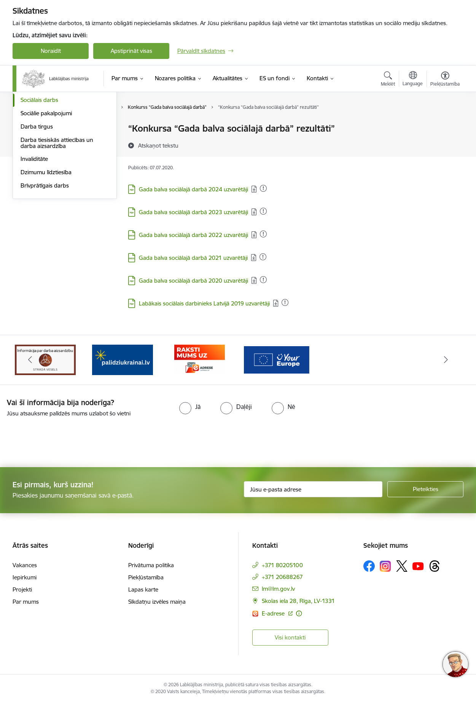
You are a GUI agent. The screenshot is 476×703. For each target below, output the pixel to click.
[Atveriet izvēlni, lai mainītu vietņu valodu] (413, 79)
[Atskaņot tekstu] (158, 145)
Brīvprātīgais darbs (45, 267)
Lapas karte (143, 589)
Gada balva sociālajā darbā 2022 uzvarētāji (193, 235)
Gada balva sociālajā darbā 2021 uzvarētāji (193, 257)
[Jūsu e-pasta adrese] (313, 489)
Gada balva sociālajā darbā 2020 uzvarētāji (193, 280)
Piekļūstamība (146, 577)
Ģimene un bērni (42, 168)
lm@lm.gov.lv (278, 588)
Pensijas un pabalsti (46, 129)
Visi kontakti (290, 637)
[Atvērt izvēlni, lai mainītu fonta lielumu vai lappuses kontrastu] (445, 80)
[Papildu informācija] (299, 613)
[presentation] (63, 439)
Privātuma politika (151, 565)
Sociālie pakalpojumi (46, 195)
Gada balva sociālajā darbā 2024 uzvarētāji (193, 189)
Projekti (22, 589)
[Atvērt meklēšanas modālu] (388, 80)
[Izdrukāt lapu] (445, 125)
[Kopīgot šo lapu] (445, 144)
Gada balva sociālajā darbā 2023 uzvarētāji (193, 212)
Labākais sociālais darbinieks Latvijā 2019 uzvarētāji (204, 303)
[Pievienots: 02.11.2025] (263, 234)
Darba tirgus (37, 208)
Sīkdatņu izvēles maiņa (157, 601)
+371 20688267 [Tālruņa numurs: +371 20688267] (282, 577)
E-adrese (274, 613)
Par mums (26, 601)
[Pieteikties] (425, 489)
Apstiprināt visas (131, 50)
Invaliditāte (34, 241)
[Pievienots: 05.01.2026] (263, 188)
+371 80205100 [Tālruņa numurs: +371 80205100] (282, 565)
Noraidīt (51, 50)
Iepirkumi (25, 577)
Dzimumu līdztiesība (46, 254)
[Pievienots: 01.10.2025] (263, 279)
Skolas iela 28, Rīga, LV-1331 (298, 600)
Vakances (25, 565)
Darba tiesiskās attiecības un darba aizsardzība (57, 224)
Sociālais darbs (39, 182)
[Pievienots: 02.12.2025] (263, 211)
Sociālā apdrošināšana (49, 142)
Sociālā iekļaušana (44, 155)
